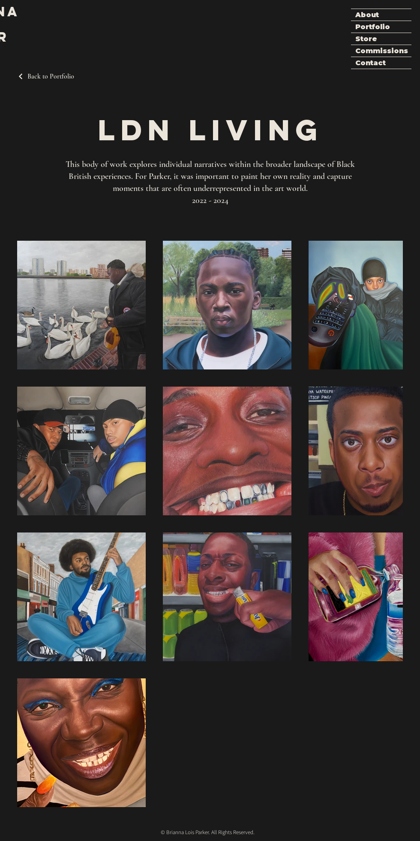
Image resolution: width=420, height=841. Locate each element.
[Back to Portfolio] (45, 76)
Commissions (381, 51)
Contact (370, 63)
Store (366, 39)
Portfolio (372, 27)
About (367, 15)
